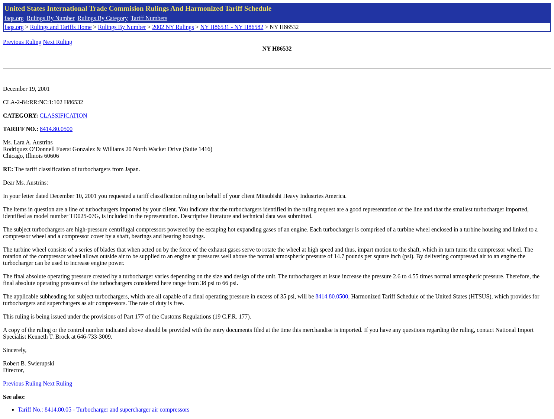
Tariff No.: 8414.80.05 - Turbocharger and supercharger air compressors (103, 409)
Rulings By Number (51, 18)
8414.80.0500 (56, 129)
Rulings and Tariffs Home (61, 27)
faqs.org (14, 18)
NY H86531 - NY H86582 (231, 27)
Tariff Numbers (149, 18)
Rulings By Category (103, 18)
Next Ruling (58, 42)
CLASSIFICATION (63, 115)
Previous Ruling (22, 42)
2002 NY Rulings (173, 27)
